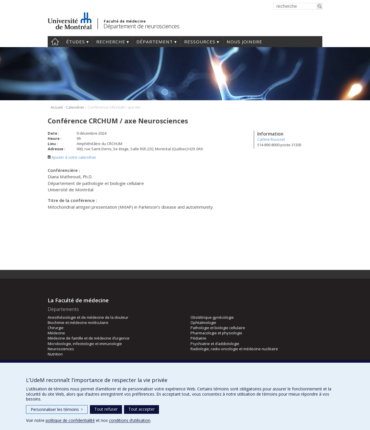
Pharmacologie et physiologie (216, 333)
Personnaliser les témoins (57, 409)
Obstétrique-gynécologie (212, 317)
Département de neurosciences (141, 26)
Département (154, 42)
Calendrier (75, 107)
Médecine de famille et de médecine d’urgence (89, 338)
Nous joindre (244, 42)
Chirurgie (56, 327)
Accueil (55, 41)
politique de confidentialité (70, 420)
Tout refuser (106, 409)
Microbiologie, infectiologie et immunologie (85, 343)
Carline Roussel (271, 139)
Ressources (199, 42)
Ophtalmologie (203, 322)
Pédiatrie (198, 338)
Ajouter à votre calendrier (72, 157)
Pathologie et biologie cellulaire (217, 327)
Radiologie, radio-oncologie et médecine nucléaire (234, 348)
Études (75, 42)
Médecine (56, 333)
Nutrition (55, 354)
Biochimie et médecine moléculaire (78, 322)
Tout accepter (141, 409)
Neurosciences (61, 348)
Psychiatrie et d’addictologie (214, 343)
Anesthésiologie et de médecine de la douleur (88, 317)
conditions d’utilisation (129, 420)
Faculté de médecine (125, 21)
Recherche (110, 42)
